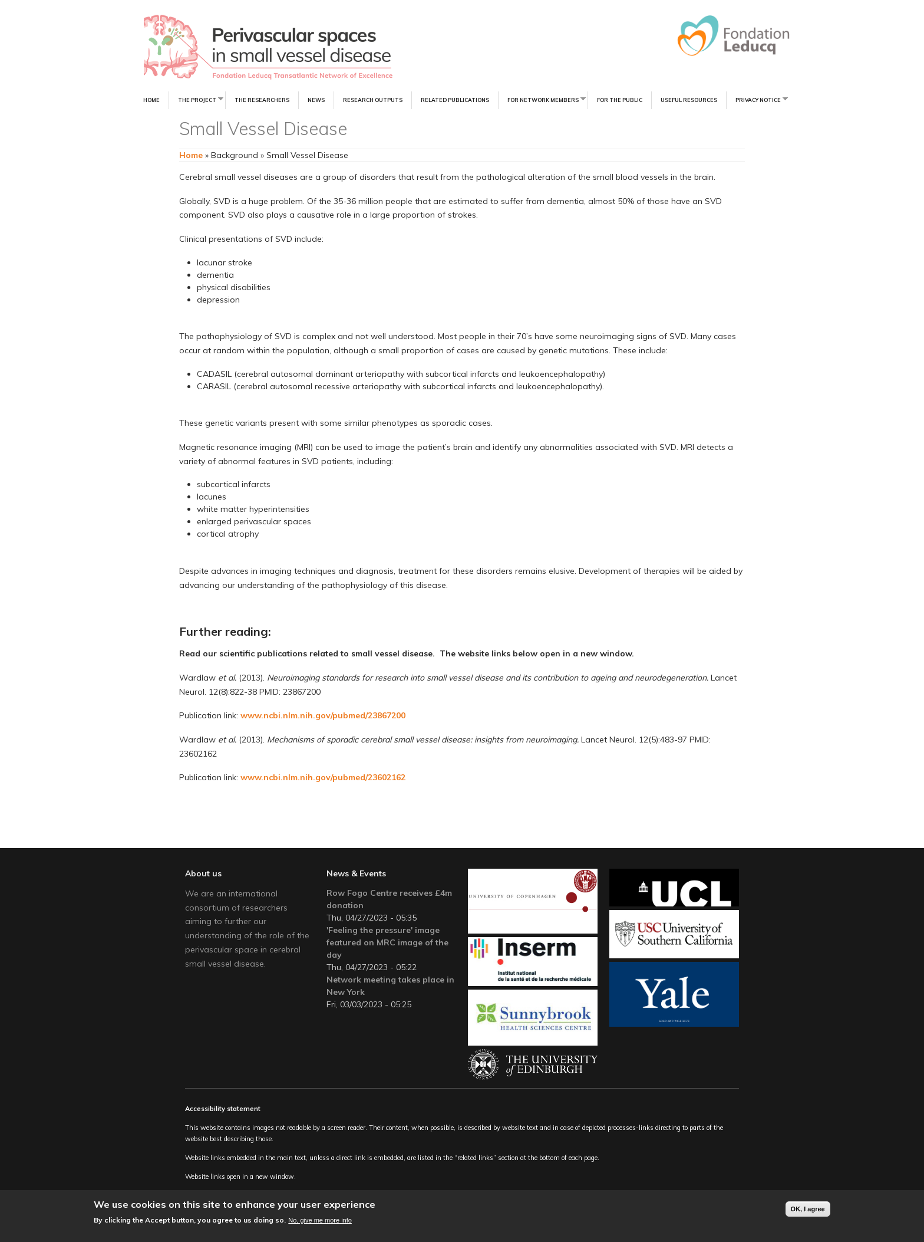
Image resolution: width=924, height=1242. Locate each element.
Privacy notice (757, 99)
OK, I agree (808, 1209)
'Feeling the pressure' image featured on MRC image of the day (387, 942)
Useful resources (689, 100)
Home (151, 100)
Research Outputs (372, 100)
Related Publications (455, 100)
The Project (196, 99)
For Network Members (542, 99)
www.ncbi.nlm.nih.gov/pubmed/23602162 (322, 777)
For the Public (619, 100)
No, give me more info (320, 1220)
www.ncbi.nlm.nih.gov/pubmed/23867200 (322, 715)
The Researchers (262, 100)
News (316, 100)
